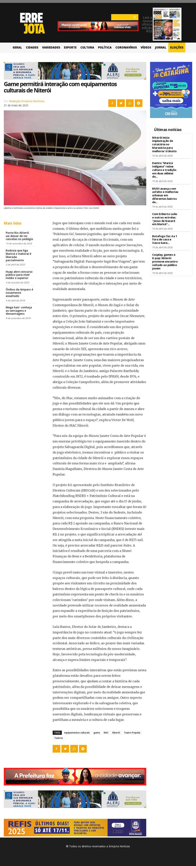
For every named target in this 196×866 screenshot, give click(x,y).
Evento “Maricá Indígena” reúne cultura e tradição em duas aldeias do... (163, 168)
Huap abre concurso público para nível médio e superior (19, 275)
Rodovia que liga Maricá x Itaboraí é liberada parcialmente (18, 255)
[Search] (134, 17)
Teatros (58, 738)
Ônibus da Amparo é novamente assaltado (19, 293)
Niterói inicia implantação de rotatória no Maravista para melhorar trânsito (163, 144)
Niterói (116, 732)
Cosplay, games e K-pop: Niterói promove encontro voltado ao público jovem (165, 256)
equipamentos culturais (77, 732)
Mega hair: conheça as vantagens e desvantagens (19, 311)
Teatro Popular (132, 732)
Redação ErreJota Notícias (26, 101)
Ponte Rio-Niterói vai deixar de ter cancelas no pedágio (19, 236)
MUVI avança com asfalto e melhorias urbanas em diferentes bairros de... (165, 192)
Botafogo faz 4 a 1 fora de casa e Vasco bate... (164, 235)
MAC (106, 732)
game (97, 732)
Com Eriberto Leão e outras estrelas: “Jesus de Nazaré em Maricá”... (165, 215)
